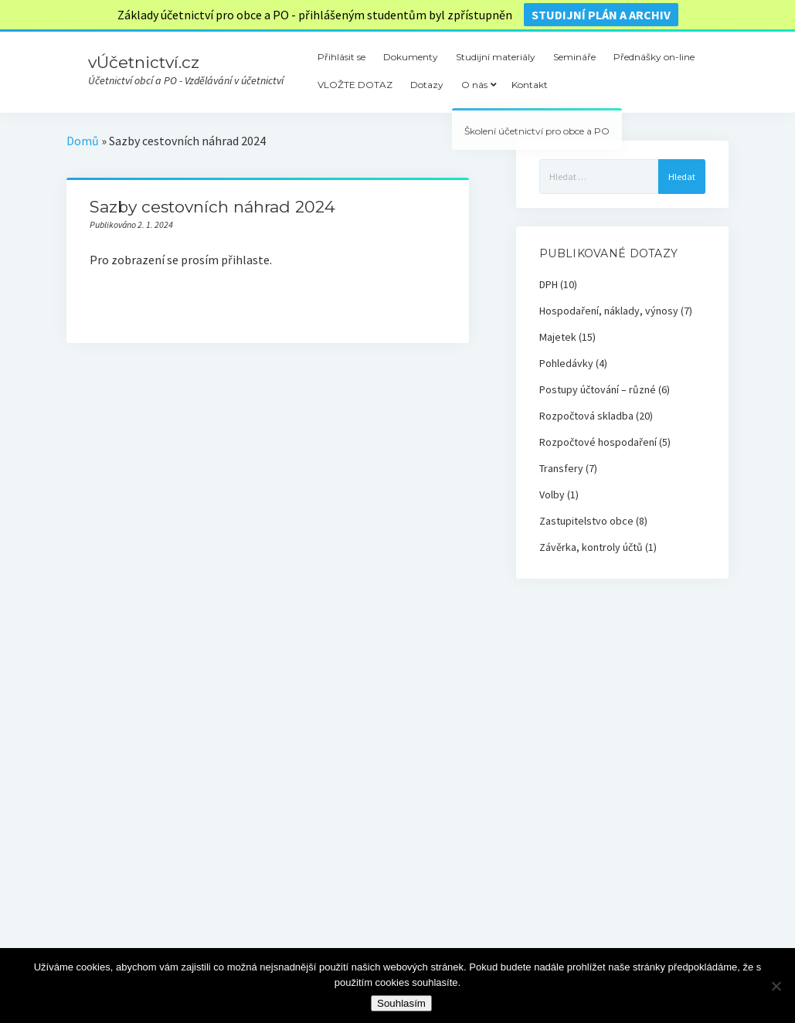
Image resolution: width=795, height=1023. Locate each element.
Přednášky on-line (654, 57)
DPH (548, 284)
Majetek (557, 337)
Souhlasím (401, 1003)
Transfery (561, 468)
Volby (552, 494)
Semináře (574, 57)
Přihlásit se (341, 57)
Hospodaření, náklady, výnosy (608, 311)
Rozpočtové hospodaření (598, 442)
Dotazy (426, 84)
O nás (474, 84)
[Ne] (775, 986)
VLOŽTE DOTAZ (355, 84)
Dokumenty (410, 57)
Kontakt (529, 84)
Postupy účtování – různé (597, 389)
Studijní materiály (495, 57)
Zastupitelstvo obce (586, 521)
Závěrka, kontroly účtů (591, 547)
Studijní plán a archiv (601, 14)
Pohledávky (566, 363)
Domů (82, 140)
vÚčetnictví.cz (143, 62)
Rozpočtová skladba (586, 416)
